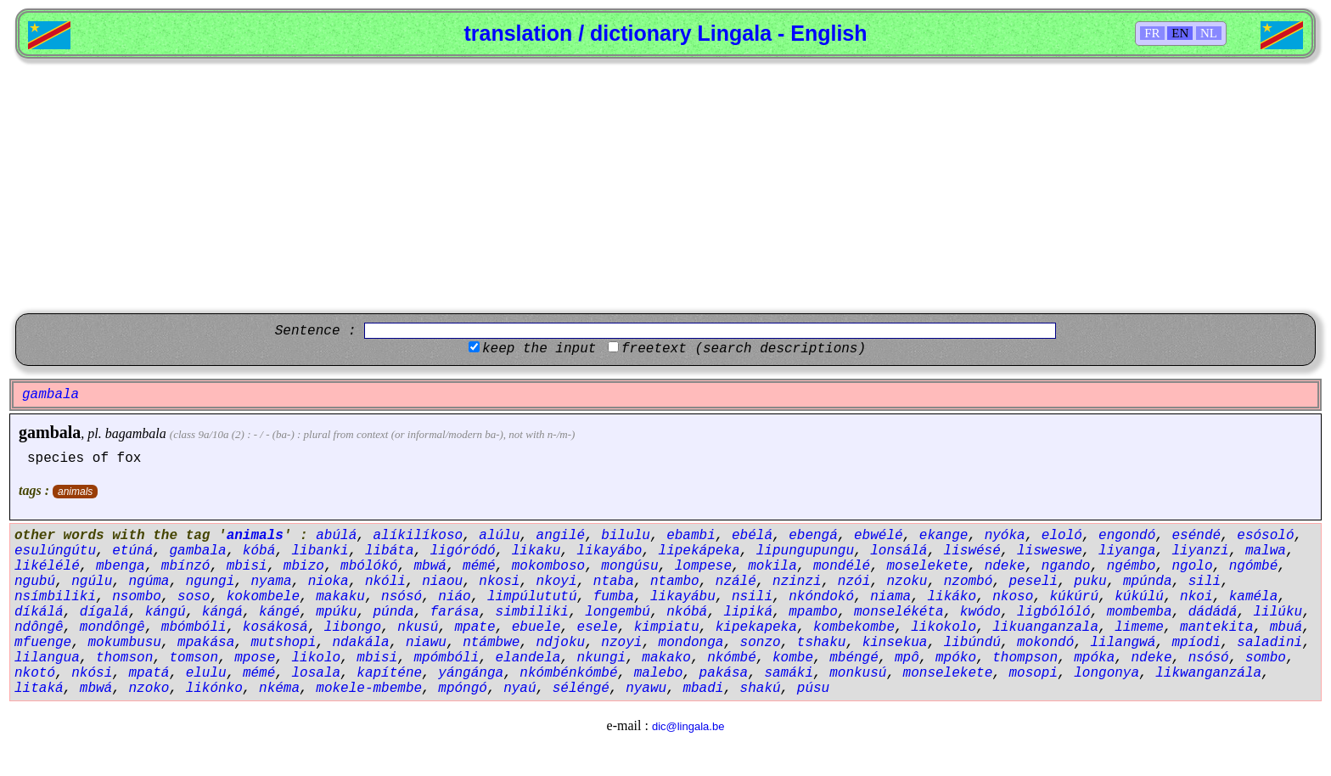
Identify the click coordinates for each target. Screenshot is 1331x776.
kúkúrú (1073, 596)
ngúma (148, 581)
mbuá (1286, 627)
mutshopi (283, 642)
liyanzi (1199, 551)
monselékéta (899, 612)
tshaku (821, 642)
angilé (561, 535)
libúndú (972, 642)
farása (455, 612)
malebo (658, 673)
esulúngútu (55, 551)
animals (75, 492)
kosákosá (275, 627)
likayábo (610, 551)
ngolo (1191, 566)
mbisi (247, 566)
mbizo (304, 566)
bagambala (135, 433)
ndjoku (561, 642)
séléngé (581, 688)
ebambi (691, 535)
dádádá (1213, 612)
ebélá (752, 535)
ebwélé (878, 535)
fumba (613, 596)
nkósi (91, 673)
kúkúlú (1139, 596)
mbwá (430, 566)
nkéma (279, 688)
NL (1208, 33)
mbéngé (854, 658)
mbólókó (368, 566)
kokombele (263, 596)
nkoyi (556, 581)
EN (1179, 33)
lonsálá (898, 551)
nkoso (1012, 596)
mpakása (205, 642)
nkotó (34, 673)
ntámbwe (491, 642)
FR (1152, 33)
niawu (426, 642)
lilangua (47, 658)
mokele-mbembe (369, 688)
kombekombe (854, 627)
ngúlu (91, 581)
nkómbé (731, 658)
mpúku (336, 612)
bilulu (625, 535)
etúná (132, 551)
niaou (442, 581)
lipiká (747, 612)
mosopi (1033, 673)
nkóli (385, 581)
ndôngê (39, 627)
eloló (1062, 535)
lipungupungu (805, 551)
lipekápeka (699, 551)
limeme (1139, 627)
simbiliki (532, 612)
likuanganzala (1045, 627)
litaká (39, 688)
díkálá (39, 612)
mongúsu (629, 566)
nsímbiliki (55, 596)
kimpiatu (666, 627)
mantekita (1216, 627)
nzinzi (797, 581)
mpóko (955, 658)
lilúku (1278, 612)
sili (1204, 581)
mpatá (148, 673)
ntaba (613, 581)
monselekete (948, 673)
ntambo (674, 581)
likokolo (943, 627)
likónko (214, 688)
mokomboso (548, 566)
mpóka (1094, 658)
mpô (907, 658)
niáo (454, 596)
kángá (222, 612)
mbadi (702, 688)
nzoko (148, 688)
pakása (724, 673)
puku (1090, 581)
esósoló (1265, 535)
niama (890, 596)
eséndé (1196, 535)
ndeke (1005, 566)
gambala (50, 432)
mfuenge (42, 642)
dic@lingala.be (688, 726)
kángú (165, 612)
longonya (1106, 673)
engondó (1126, 535)
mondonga (691, 642)
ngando (1066, 566)
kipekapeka (756, 627)
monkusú (857, 673)
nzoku (906, 581)
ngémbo (1131, 566)
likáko (951, 596)
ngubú (34, 581)
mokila (772, 566)
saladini (1269, 642)
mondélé (841, 566)
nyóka (1005, 535)
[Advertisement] (665, 186)
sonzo (760, 642)
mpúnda (1147, 581)
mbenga (120, 566)
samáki (788, 673)
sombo (1265, 658)
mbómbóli (194, 627)
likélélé (47, 566)
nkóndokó (821, 596)
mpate (475, 627)
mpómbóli (447, 658)
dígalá (104, 612)
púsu (813, 688)
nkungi (601, 658)
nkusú (417, 627)
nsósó (401, 596)
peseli (1033, 581)
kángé (279, 612)
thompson (1025, 658)
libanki (319, 551)
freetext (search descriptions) (743, 349)
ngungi (210, 581)
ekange (944, 535)
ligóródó (463, 551)
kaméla (1253, 596)
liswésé (972, 551)
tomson (193, 658)
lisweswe (1049, 551)
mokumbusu (123, 642)
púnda (393, 612)
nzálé (736, 581)
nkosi (499, 581)
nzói (854, 581)
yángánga (470, 673)
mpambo (813, 612)
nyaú (519, 688)
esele (597, 627)
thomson (124, 658)
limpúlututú (532, 596)
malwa (1265, 551)
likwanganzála (1208, 673)
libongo (352, 627)
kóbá (259, 551)
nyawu (646, 688)
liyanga (1126, 551)
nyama (270, 581)
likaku (536, 551)
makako (666, 658)
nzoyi (621, 642)
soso (193, 596)
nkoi (1196, 596)
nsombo (136, 596)
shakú (760, 688)
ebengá (813, 535)
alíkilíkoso (418, 535)
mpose (254, 658)
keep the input (539, 349)
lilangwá (1122, 642)
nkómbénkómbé (568, 673)
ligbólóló (1053, 612)
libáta (389, 551)
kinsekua (895, 642)
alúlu (499, 535)
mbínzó (186, 566)
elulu (206, 673)
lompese (703, 566)
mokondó (1045, 642)
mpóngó (462, 688)
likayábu (683, 596)
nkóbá (686, 612)
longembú (617, 612)
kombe (792, 658)
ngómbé (1253, 566)
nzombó (968, 581)
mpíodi (1196, 642)
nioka (328, 581)
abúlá (336, 535)
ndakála (360, 642)
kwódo (980, 612)
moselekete (927, 566)
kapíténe (389, 673)
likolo (315, 658)
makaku (340, 596)
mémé (479, 566)
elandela (528, 658)
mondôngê (112, 627)
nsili (752, 596)
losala (315, 673)
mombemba (1139, 612)
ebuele (536, 627)
